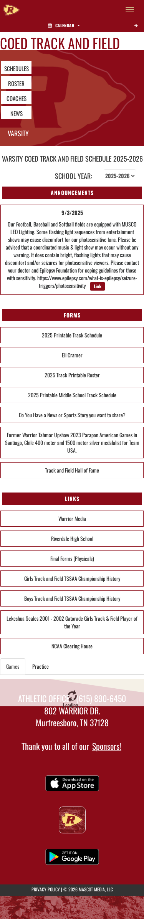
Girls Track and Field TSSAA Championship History (72, 578)
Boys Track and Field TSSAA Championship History (72, 598)
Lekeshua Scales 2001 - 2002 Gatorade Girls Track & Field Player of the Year (72, 622)
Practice (40, 666)
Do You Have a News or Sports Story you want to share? (72, 415)
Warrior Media (72, 518)
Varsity (18, 133)
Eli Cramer (72, 355)
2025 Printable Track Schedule (72, 335)
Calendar (63, 25)
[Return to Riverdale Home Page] (11, 9)
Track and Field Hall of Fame (72, 470)
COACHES (16, 98)
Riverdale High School (72, 538)
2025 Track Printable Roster (72, 375)
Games (12, 666)
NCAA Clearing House (72, 646)
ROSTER (16, 83)
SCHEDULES (16, 68)
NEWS (16, 113)
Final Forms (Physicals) (72, 558)
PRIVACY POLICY (45, 889)
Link (97, 286)
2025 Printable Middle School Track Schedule (72, 395)
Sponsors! (106, 746)
